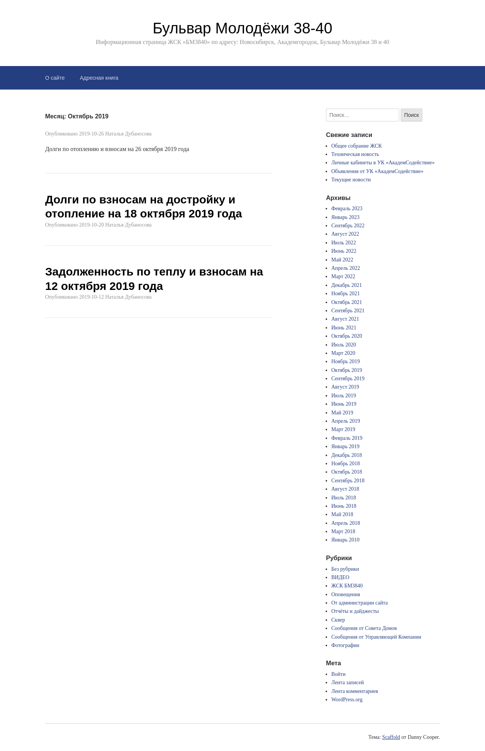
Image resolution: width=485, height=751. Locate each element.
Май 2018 (342, 514)
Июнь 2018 (343, 506)
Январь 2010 (345, 540)
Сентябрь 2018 (348, 480)
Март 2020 (343, 353)
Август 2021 (345, 319)
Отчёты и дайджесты (355, 611)
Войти (338, 674)
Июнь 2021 (343, 328)
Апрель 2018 (345, 523)
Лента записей (347, 682)
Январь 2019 (345, 446)
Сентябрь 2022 (348, 225)
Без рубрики (345, 569)
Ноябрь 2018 (345, 463)
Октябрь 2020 (346, 336)
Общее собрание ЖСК (356, 146)
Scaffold (391, 737)
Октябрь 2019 (346, 370)
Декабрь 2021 (346, 285)
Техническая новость (355, 154)
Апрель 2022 (345, 268)
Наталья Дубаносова (128, 134)
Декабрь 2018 (346, 455)
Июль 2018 (343, 498)
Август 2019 (345, 387)
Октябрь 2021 (346, 302)
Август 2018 (345, 489)
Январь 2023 (345, 217)
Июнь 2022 (343, 251)
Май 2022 (342, 260)
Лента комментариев (354, 691)
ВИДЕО (340, 577)
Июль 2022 (343, 243)
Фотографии (345, 645)
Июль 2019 (343, 395)
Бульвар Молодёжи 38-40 (242, 28)
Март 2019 (343, 429)
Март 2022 (343, 276)
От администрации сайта (359, 603)
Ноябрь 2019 (345, 361)
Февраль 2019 (346, 438)
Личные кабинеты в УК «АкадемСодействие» (383, 162)
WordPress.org (346, 699)
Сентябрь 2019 (348, 378)
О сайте (55, 78)
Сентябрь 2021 (348, 310)
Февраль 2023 (346, 208)
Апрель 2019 (345, 421)
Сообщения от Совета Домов (364, 628)
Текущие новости (351, 180)
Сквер (338, 620)
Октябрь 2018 (346, 472)
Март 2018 (343, 531)
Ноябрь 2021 (345, 293)
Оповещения (345, 594)
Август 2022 (345, 234)
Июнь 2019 (343, 404)
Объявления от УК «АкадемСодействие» (377, 171)
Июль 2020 (343, 345)
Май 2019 (342, 413)
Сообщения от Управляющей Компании (376, 637)
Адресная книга (99, 78)
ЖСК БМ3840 (347, 586)
